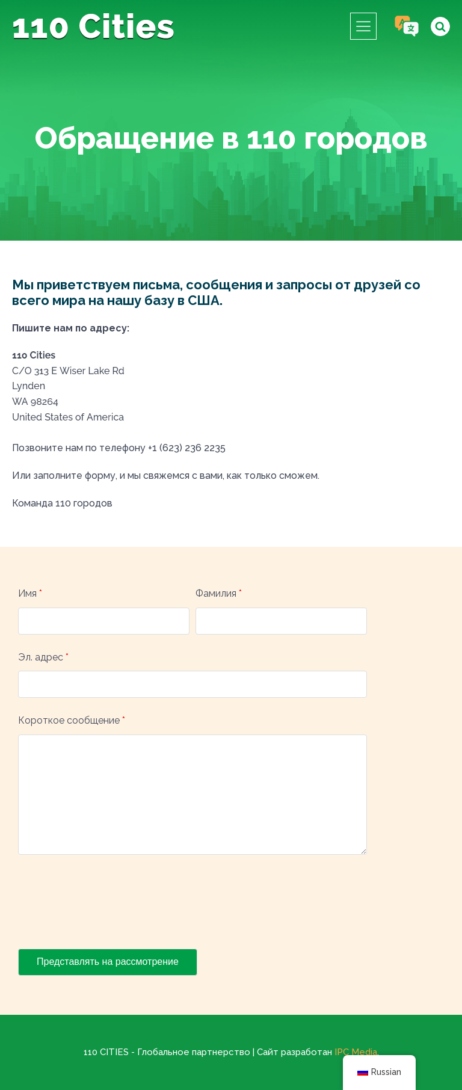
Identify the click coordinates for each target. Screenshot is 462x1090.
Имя (30, 593)
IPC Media (355, 1052)
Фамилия (219, 593)
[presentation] (109, 904)
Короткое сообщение (71, 720)
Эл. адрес (43, 657)
